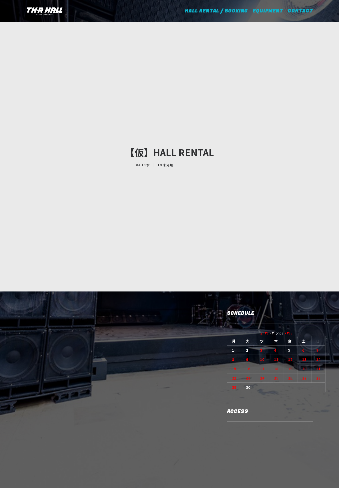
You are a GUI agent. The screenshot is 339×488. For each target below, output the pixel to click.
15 (234, 332)
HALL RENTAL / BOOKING (218, 11)
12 (290, 322)
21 (318, 332)
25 (276, 341)
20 (304, 332)
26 (290, 341)
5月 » (288, 296)
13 (304, 322)
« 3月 (264, 296)
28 (318, 341)
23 (248, 341)
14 (318, 322)
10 (262, 322)
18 (276, 332)
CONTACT (300, 11)
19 (290, 332)
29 (234, 350)
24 (262, 341)
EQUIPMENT (268, 11)
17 (262, 332)
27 (304, 341)
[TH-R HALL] (44, 11)
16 (248, 332)
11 (276, 322)
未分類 (168, 146)
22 (234, 341)
